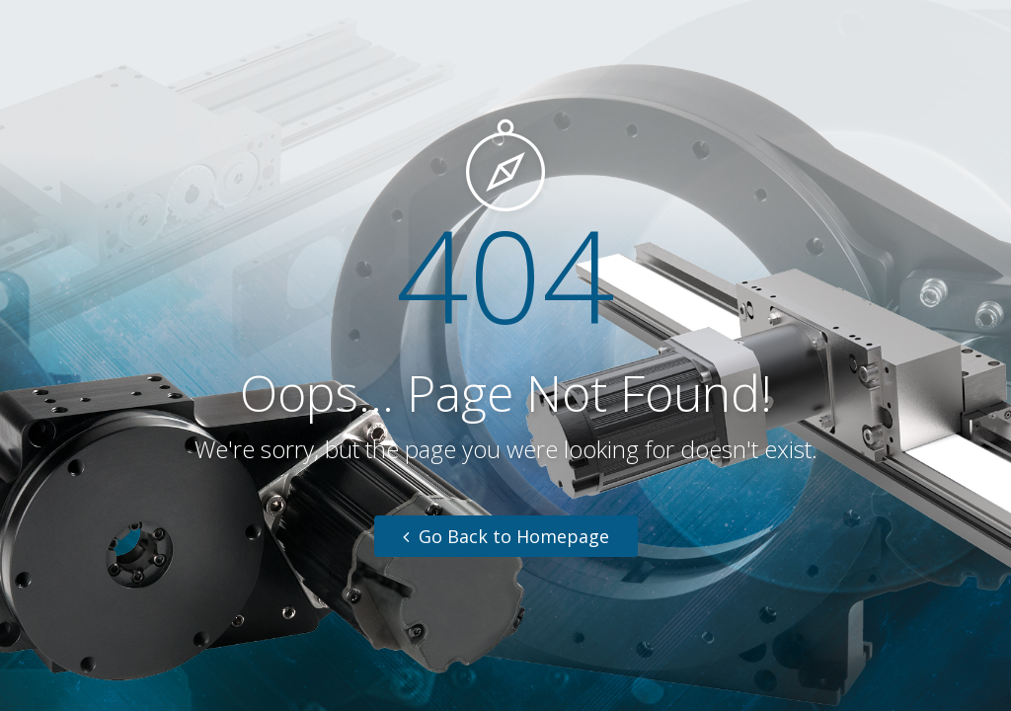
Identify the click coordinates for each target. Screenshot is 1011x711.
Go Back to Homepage (506, 536)
